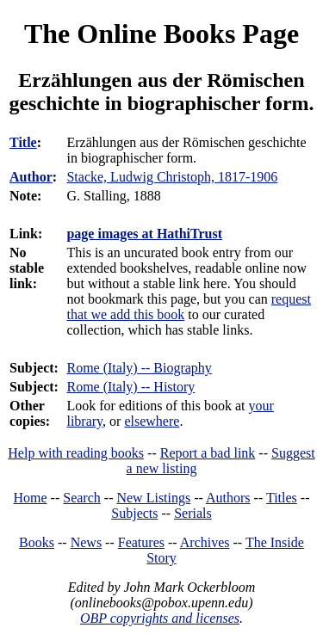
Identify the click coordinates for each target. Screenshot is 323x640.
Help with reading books (76, 453)
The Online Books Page (161, 33)
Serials (193, 513)
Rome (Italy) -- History (130, 386)
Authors (228, 497)
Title (23, 142)
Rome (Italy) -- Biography (138, 367)
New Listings (153, 497)
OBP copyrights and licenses (159, 618)
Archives (205, 542)
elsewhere (151, 421)
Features (141, 542)
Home (30, 497)
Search (82, 497)
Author (31, 176)
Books (36, 542)
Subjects (134, 513)
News (86, 542)
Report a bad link (208, 453)
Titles (281, 497)
